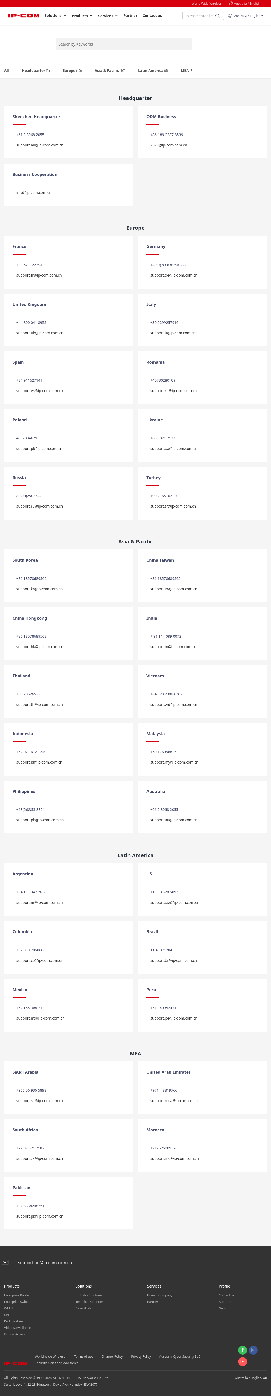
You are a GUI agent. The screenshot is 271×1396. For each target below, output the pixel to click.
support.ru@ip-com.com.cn (39, 506)
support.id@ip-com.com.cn (39, 762)
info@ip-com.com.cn (33, 192)
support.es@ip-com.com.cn (39, 390)
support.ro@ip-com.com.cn (173, 390)
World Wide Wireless (206, 3)
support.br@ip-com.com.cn (173, 960)
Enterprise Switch (17, 1301)
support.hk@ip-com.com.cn (40, 646)
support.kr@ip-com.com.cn (39, 588)
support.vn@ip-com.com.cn (173, 704)
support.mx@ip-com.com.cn (40, 1018)
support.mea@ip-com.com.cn (175, 1100)
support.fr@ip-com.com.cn (39, 275)
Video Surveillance (17, 1327)
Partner (130, 15)
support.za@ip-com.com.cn (39, 1158)
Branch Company (160, 1295)
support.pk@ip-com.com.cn (39, 1216)
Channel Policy (112, 1356)
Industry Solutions (89, 1295)
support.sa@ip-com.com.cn (39, 1100)
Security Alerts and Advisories (56, 1363)
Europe (72, 70)
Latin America (153, 70)
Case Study (84, 1308)
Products (82, 15)
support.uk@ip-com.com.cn (40, 332)
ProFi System (13, 1321)
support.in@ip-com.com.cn (173, 646)
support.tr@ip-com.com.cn (173, 506)
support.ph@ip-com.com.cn (40, 819)
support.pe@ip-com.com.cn (174, 1018)
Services (108, 15)
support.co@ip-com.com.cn (39, 960)
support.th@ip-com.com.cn (39, 704)
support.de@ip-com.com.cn (174, 275)
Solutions (56, 16)
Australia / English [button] (244, 15)
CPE (7, 1314)
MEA (187, 70)
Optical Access (14, 1334)
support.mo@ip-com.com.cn (174, 1158)
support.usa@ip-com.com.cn (174, 902)
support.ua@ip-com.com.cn (174, 448)
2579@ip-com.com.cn (168, 145)
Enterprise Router (17, 1295)
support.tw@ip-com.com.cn (173, 588)
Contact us (152, 15)
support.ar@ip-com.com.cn (39, 902)
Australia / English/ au (251, 1378)
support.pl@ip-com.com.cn (39, 448)
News (223, 1308)
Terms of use (83, 1356)
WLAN (8, 1308)
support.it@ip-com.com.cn (172, 332)
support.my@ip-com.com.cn (174, 762)
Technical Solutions (89, 1301)
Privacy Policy (141, 1356)
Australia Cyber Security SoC (179, 1356)
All (6, 70)
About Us (225, 1301)
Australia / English (244, 3)
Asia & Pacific (110, 70)
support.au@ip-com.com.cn (40, 145)
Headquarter (36, 70)
